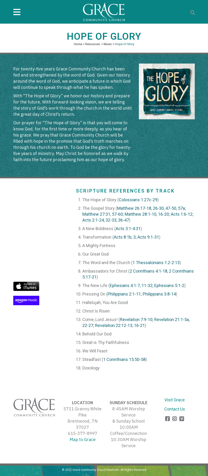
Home (78, 44)
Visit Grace (174, 399)
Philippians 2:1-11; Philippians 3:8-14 (142, 294)
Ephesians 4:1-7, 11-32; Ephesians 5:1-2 (147, 285)
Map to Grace (83, 439)
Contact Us (174, 409)
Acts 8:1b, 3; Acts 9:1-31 (136, 237)
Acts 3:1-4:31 (128, 228)
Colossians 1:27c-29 (138, 199)
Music (108, 44)
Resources (92, 44)
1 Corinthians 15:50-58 (124, 359)
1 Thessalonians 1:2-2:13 (156, 262)
